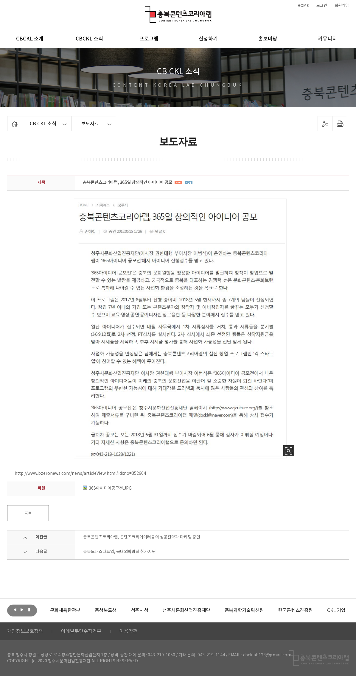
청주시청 (139, 610)
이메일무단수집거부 (81, 631)
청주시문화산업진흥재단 (186, 610)
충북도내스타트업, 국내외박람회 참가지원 (119, 551)
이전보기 (15, 610)
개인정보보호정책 (25, 631)
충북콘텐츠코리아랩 (146, 9)
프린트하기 (340, 123)
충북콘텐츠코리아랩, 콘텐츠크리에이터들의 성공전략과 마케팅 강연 (141, 537)
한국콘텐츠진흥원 (295, 610)
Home (8, 119)
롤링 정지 (29, 610)
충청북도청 (105, 610)
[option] (65, 610)
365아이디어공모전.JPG (107, 488)
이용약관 (128, 631)
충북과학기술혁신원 (244, 610)
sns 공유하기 (325, 123)
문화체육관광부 (65, 610)
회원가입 (342, 5)
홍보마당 (267, 39)
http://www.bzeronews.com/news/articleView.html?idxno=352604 (80, 473)
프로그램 (148, 39)
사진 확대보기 (289, 451)
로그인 (321, 5)
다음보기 (22, 610)
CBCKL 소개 (29, 39)
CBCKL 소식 (89, 39)
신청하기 (208, 39)
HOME (303, 5)
